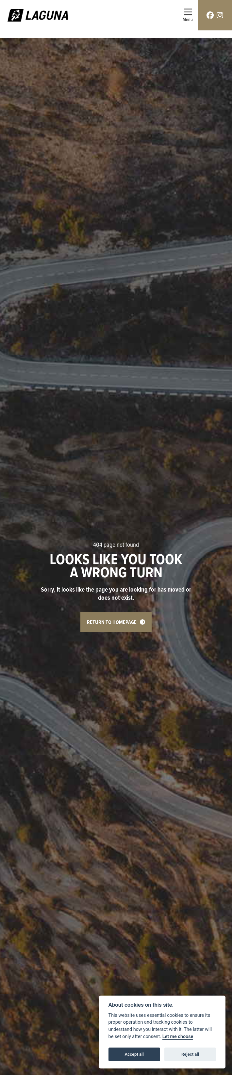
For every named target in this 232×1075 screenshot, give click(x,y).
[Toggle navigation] (187, 15)
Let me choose (177, 1036)
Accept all (134, 1054)
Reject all (190, 1054)
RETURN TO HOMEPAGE (112, 622)
